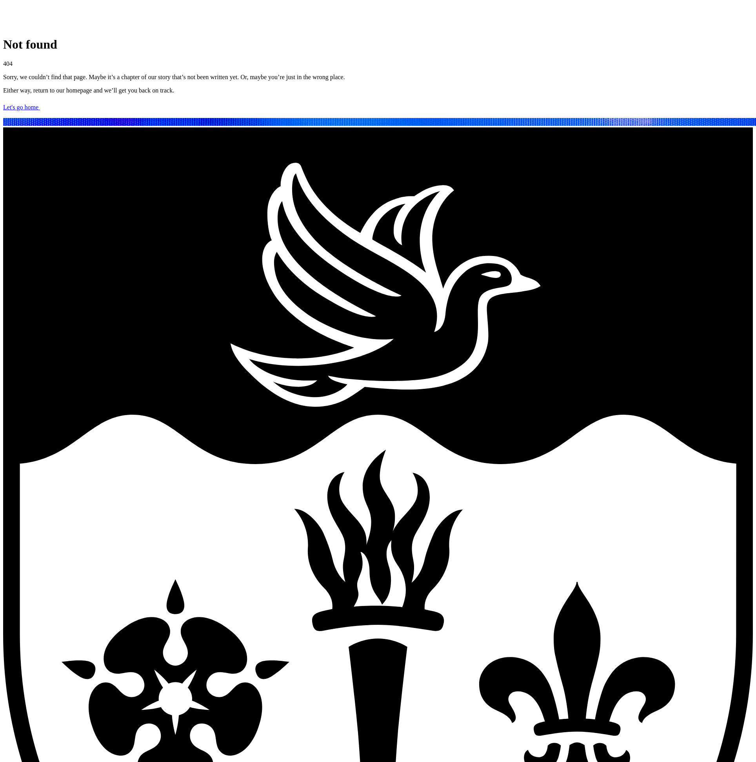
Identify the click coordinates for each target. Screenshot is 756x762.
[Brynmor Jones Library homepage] (77, 25)
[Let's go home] (378, 109)
